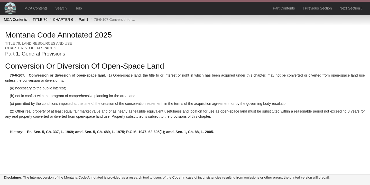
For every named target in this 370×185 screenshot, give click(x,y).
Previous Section (317, 8)
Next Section (351, 8)
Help (78, 8)
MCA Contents (36, 8)
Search (61, 8)
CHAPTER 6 (63, 19)
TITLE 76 (40, 19)
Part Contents (284, 8)
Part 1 (83, 19)
